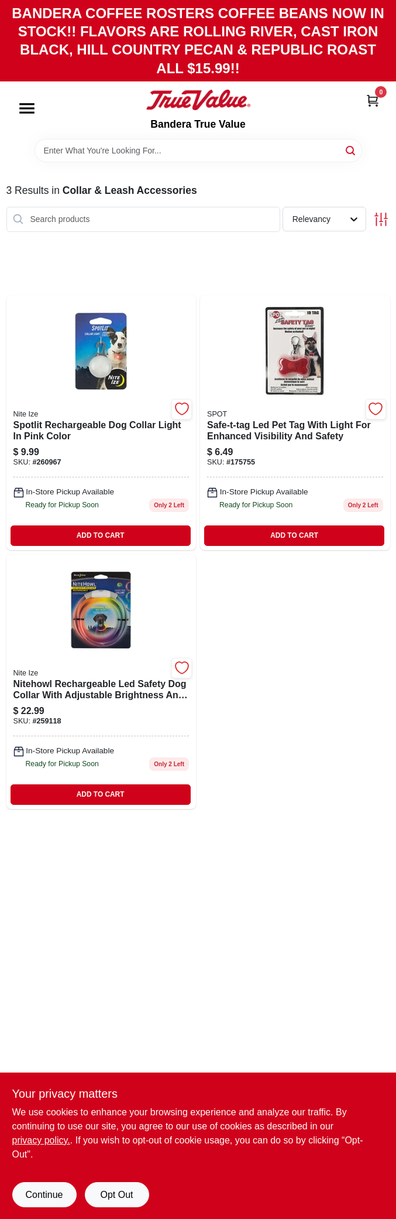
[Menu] (27, 108)
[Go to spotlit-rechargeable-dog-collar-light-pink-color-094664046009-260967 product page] (101, 422)
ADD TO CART (101, 535)
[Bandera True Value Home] (198, 100)
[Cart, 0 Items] (372, 100)
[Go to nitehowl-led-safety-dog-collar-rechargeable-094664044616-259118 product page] (101, 681)
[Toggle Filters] (381, 219)
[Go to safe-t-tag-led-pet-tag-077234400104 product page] (295, 422)
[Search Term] (198, 150)
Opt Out (116, 1195)
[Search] (351, 149)
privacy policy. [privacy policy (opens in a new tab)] (41, 1140)
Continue (44, 1195)
